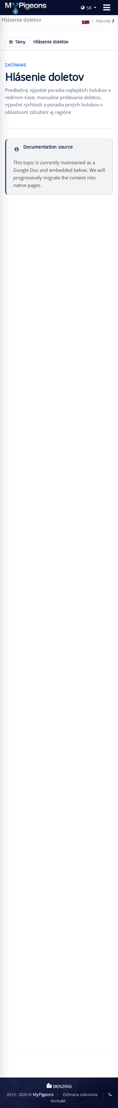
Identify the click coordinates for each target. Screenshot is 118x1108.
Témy (17, 42)
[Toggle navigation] (106, 7)
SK (86, 8)
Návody (103, 21)
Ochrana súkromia (80, 1094)
